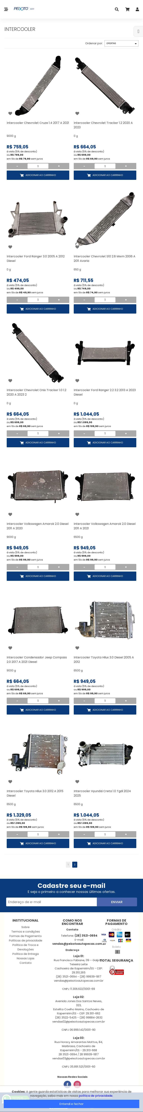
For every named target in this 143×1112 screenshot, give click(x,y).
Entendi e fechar (71, 1104)
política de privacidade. (96, 1096)
